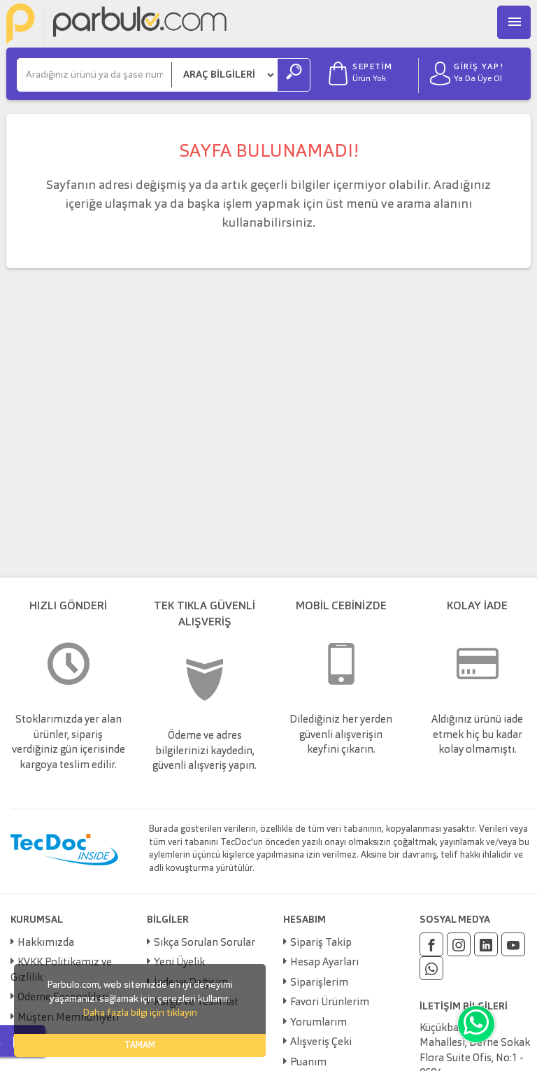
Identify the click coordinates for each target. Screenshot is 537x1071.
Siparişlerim (319, 983)
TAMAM (139, 1045)
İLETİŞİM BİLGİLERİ (464, 1007)
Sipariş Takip (321, 943)
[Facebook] (431, 944)
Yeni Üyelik (179, 963)
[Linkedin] (486, 944)
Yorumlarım (318, 1023)
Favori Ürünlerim (329, 1003)
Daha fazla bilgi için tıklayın (140, 1013)
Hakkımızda (45, 943)
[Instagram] (459, 944)
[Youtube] (513, 944)
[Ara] (94, 75)
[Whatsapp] (431, 968)
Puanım (308, 1063)
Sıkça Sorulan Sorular (204, 943)
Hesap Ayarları (324, 963)
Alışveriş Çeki (321, 1042)
